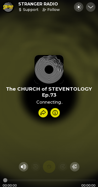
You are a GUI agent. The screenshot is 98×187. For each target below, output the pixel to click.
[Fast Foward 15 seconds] (62, 166)
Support (28, 9)
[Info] (55, 112)
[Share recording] (43, 112)
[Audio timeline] (49, 180)
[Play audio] (49, 167)
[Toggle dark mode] (78, 7)
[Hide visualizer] (74, 166)
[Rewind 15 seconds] (35, 166)
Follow (51, 9)
